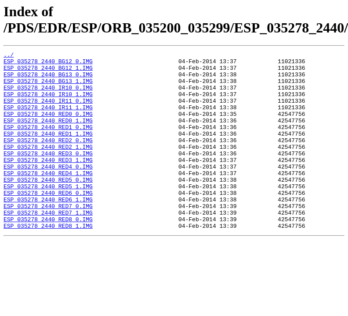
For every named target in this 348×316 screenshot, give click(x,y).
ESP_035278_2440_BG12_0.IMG (48, 64)
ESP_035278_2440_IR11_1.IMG (48, 119)
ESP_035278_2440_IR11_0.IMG (48, 111)
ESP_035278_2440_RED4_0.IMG (48, 190)
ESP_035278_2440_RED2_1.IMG (48, 166)
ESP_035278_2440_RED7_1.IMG (48, 245)
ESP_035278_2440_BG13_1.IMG (48, 87)
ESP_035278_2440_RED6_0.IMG (48, 222)
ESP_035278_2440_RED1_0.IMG (48, 143)
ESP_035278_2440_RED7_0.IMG (48, 237)
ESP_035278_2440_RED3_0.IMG (48, 174)
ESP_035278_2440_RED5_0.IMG (48, 206)
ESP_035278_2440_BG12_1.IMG (48, 71)
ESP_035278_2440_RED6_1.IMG (48, 229)
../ (9, 56)
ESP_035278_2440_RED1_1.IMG (48, 150)
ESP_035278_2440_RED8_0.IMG (48, 253)
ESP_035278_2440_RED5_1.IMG (48, 214)
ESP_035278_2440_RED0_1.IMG (48, 135)
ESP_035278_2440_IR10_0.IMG (48, 95)
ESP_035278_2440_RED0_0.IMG (48, 127)
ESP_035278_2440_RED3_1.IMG (48, 182)
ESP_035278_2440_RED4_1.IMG (48, 198)
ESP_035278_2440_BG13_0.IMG (48, 79)
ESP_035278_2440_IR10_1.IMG (48, 103)
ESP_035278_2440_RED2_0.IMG (48, 158)
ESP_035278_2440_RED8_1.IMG (48, 261)
